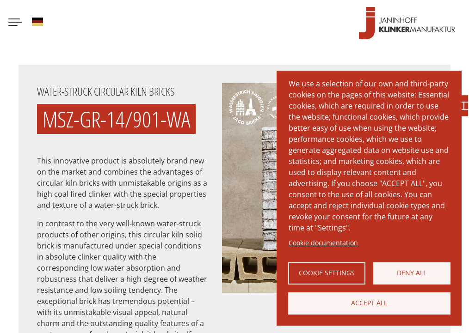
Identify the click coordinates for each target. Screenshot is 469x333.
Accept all (369, 302)
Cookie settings (327, 272)
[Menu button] (15, 23)
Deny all (411, 272)
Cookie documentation (323, 242)
